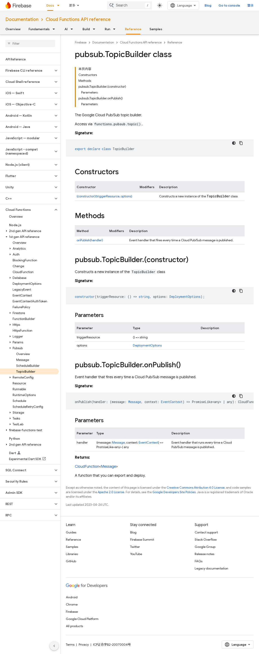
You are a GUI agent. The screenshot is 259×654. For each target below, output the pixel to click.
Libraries (72, 554)
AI (66, 29)
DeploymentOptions (147, 345)
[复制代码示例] (241, 143)
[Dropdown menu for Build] (95, 29)
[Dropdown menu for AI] (73, 29)
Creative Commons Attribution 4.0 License (196, 488)
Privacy (84, 644)
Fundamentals (39, 29)
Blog (208, 5)
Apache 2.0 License (111, 492)
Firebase (81, 42)
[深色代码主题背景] (233, 143)
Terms (70, 644)
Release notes (204, 554)
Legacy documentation (211, 568)
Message (118, 442)
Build (86, 29)
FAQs (198, 561)
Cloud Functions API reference (78, 19)
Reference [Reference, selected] (133, 29)
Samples (156, 29)
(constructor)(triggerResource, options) (104, 196)
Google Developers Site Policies (174, 492)
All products (74, 626)
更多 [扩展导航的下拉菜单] (72, 5)
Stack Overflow (206, 540)
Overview (12, 29)
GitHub (71, 561)
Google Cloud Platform (82, 619)
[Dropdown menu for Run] (115, 29)
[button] (26, 70)
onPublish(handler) (90, 240)
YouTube (136, 554)
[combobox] (129, 5)
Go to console (229, 5)
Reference (174, 42)
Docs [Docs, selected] (50, 5)
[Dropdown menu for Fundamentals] (55, 29)
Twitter (135, 547)
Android (72, 597)
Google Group (205, 547)
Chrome (72, 604)
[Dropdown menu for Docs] (59, 5)
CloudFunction (87, 466)
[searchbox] (30, 43)
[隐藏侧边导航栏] (54, 645)
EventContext (148, 442)
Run (107, 29)
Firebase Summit (142, 540)
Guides (71, 532)
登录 (250, 5)
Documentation (21, 19)
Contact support (206, 532)
